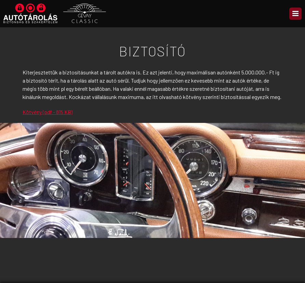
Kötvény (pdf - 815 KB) (47, 112)
